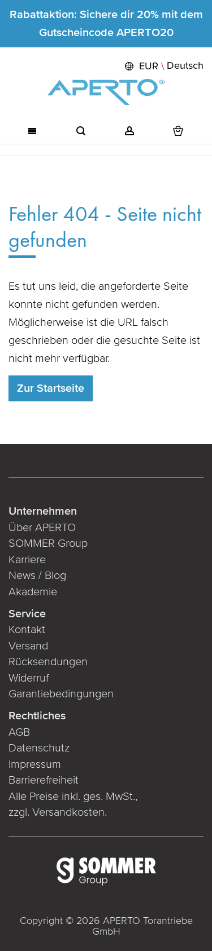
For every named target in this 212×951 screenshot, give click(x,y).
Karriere (27, 560)
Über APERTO (42, 527)
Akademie (34, 592)
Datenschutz (39, 748)
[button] (163, 66)
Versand (28, 646)
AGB (19, 732)
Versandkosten (68, 812)
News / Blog (37, 575)
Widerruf (28, 678)
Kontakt (26, 629)
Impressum (34, 764)
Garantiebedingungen (61, 694)
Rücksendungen (48, 662)
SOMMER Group (48, 543)
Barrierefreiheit (44, 780)
